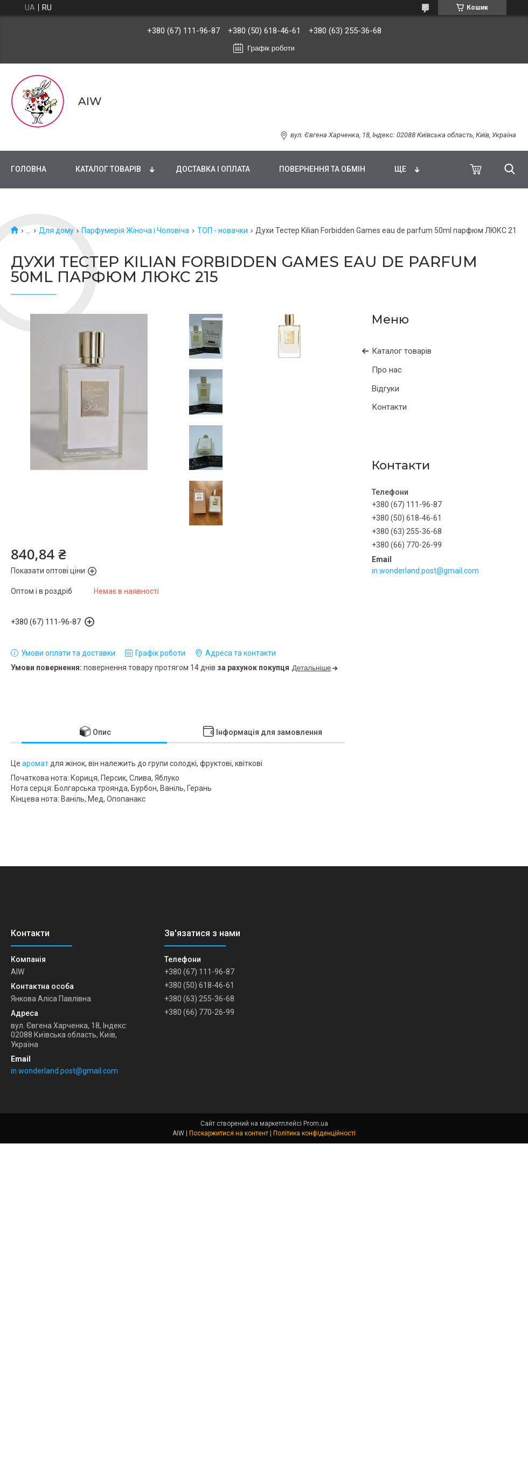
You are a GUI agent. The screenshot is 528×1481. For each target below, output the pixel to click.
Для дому (56, 230)
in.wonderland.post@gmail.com (425, 570)
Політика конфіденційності (314, 1133)
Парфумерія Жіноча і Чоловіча (135, 230)
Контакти (389, 407)
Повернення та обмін (322, 169)
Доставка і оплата (213, 169)
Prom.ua (315, 1123)
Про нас (387, 370)
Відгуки (385, 389)
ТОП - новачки (222, 230)
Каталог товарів (108, 169)
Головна (28, 169)
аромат (35, 763)
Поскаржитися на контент (228, 1133)
